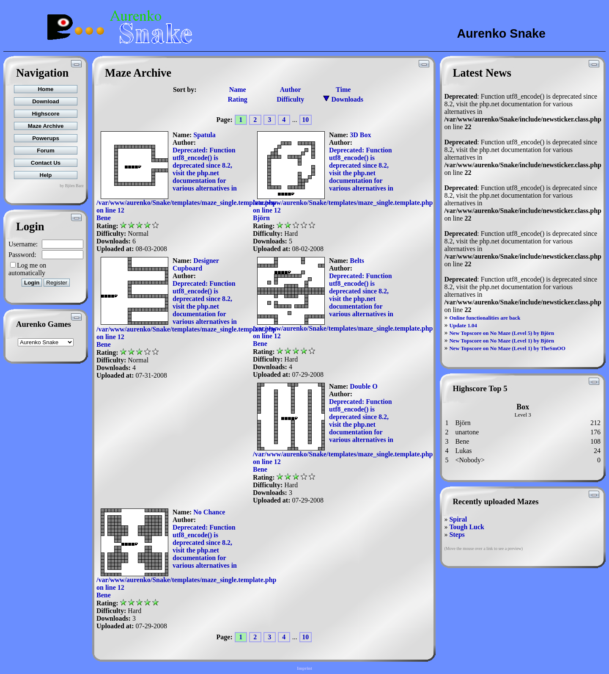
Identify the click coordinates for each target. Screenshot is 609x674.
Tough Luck (466, 526)
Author (290, 89)
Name (237, 89)
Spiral (458, 519)
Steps (456, 534)
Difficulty (290, 99)
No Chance (209, 512)
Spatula (204, 134)
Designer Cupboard (196, 264)
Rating (237, 99)
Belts (357, 260)
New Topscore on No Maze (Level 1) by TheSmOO (507, 348)
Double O (363, 386)
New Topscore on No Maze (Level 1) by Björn (501, 341)
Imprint (304, 668)
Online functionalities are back (484, 318)
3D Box (360, 134)
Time (343, 89)
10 (305, 119)
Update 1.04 (463, 326)
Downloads (343, 99)
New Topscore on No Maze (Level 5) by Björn (501, 333)
